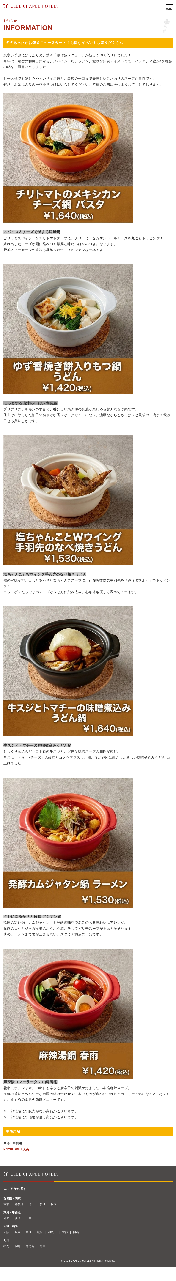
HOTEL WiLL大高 (16, 1149)
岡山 (76, 1232)
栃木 (54, 1204)
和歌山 (52, 1232)
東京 (6, 1204)
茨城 (42, 1204)
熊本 (42, 1246)
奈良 (28, 1232)
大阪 (6, 1232)
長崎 (17, 1246)
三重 (28, 1218)
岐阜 (17, 1218)
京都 (65, 1232)
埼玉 (31, 1204)
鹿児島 (30, 1246)
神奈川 (19, 1204)
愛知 (6, 1218)
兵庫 (17, 1232)
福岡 (6, 1246)
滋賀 (40, 1232)
